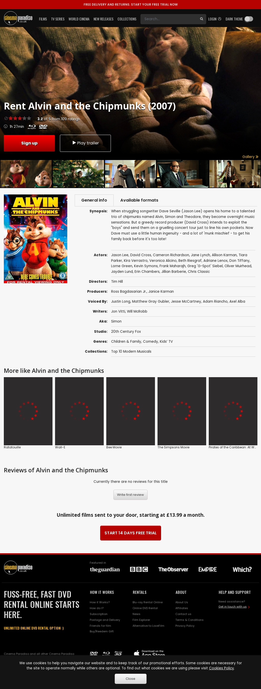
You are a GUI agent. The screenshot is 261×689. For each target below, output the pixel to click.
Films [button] (43, 18)
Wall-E (60, 447)
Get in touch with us (232, 607)
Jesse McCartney (186, 301)
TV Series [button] (57, 18)
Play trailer (85, 143)
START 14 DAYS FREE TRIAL (131, 533)
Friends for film (100, 626)
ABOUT (181, 592)
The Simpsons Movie (173, 447)
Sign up (29, 143)
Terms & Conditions (189, 620)
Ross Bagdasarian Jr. (129, 291)
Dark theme (234, 18)
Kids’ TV (166, 341)
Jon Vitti (118, 311)
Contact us (183, 614)
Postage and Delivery (105, 620)
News (136, 614)
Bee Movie (114, 447)
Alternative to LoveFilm (148, 626)
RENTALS (140, 592)
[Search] (168, 19)
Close (130, 678)
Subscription (99, 614)
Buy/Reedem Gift (102, 631)
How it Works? (100, 602)
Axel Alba (237, 301)
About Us (181, 602)
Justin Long (120, 301)
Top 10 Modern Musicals (131, 351)
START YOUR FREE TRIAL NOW (131, 4)
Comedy (150, 341)
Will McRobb (137, 311)
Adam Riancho (215, 301)
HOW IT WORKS (102, 592)
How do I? (96, 608)
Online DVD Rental (145, 608)
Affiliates (181, 608)
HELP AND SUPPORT (235, 592)
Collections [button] (127, 18)
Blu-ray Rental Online (148, 602)
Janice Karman (161, 291)
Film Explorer (141, 620)
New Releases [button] (103, 18)
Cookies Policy (221, 668)
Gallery (250, 156)
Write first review (130, 495)
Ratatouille (12, 447)
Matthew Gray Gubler (150, 301)
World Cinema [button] (79, 18)
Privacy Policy (184, 626)
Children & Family (126, 341)
